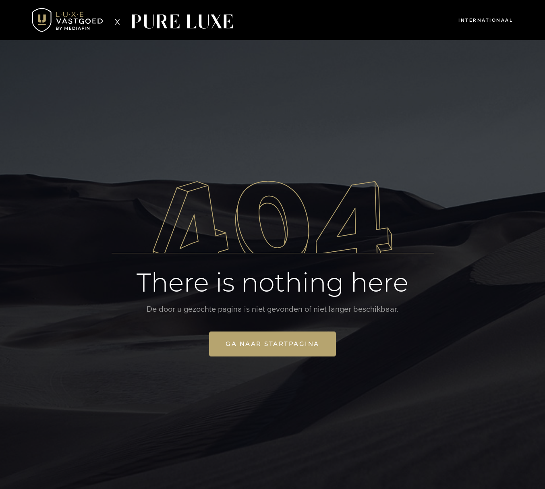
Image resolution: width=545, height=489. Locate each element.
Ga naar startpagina (272, 344)
